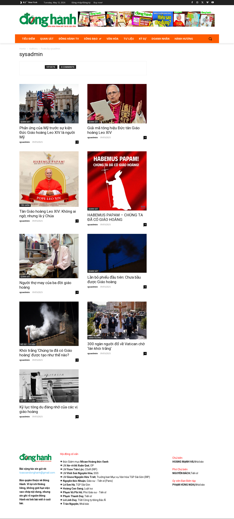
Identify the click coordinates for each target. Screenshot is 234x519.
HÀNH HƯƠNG (94, 337)
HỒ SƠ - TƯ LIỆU (27, 344)
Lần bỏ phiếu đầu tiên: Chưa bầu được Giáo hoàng (114, 279)
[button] (210, 38)
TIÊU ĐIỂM (25, 205)
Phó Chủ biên (180, 469)
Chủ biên (177, 457)
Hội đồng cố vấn (69, 454)
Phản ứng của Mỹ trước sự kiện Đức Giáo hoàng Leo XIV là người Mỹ (47, 132)
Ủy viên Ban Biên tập (184, 480)
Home (22, 48)
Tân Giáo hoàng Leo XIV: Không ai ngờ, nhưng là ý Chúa (47, 213)
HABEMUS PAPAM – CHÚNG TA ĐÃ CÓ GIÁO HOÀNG (115, 217)
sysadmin (24, 142)
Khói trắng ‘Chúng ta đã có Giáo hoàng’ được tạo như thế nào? (45, 352)
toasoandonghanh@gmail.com (37, 472)
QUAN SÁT (25, 121)
